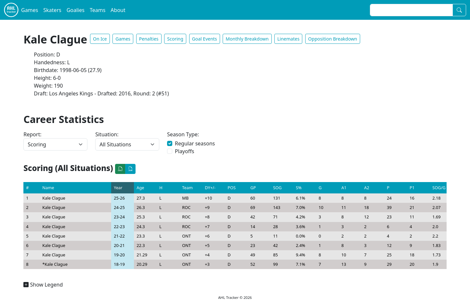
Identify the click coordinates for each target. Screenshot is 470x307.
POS (232, 187)
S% (299, 187)
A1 (343, 187)
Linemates (288, 39)
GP (253, 187)
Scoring (175, 39)
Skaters (52, 10)
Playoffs (184, 151)
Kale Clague (53, 198)
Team (187, 187)
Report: (32, 134)
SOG (277, 187)
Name (48, 187)
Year (118, 187)
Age (140, 187)
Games (29, 10)
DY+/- (210, 187)
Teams (97, 10)
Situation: (106, 134)
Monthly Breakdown (247, 39)
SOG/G (438, 187)
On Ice (100, 39)
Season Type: (183, 134)
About (118, 10)
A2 (366, 187)
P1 (412, 187)
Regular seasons (195, 143)
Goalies (76, 10)
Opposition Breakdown (332, 39)
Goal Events (204, 39)
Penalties (149, 39)
